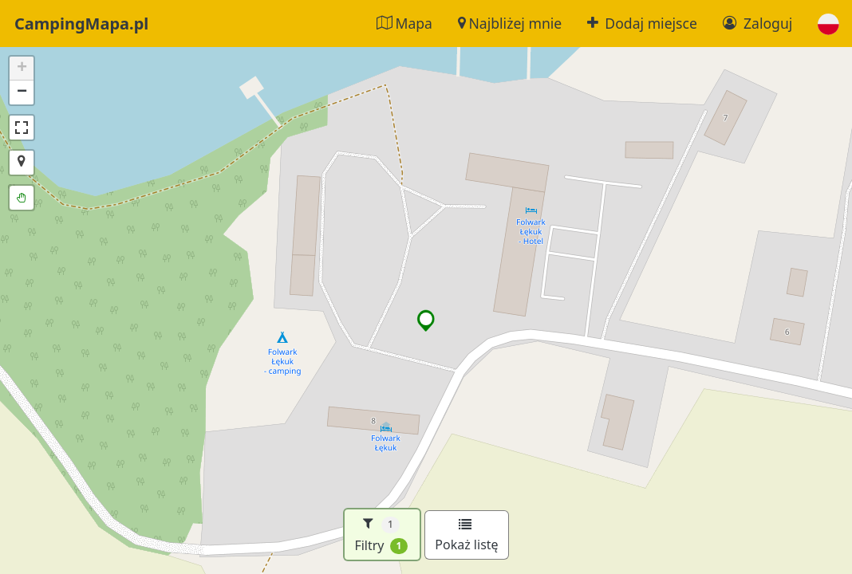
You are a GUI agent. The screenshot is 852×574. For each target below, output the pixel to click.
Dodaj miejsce (642, 23)
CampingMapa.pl (81, 23)
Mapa (404, 23)
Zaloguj (757, 23)
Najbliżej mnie (510, 23)
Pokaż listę (466, 535)
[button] (828, 23)
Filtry (381, 534)
